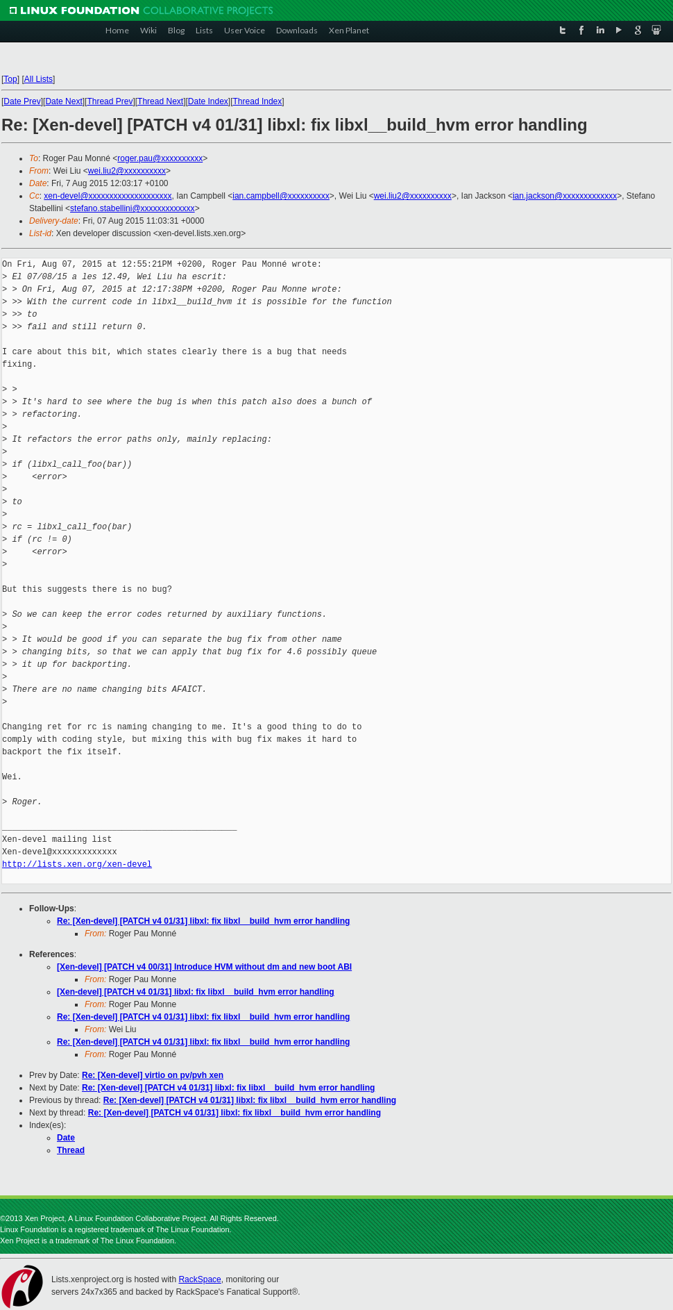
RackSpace (199, 1279)
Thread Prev (110, 101)
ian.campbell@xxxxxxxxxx (281, 196)
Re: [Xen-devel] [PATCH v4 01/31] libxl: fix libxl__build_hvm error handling (203, 921)
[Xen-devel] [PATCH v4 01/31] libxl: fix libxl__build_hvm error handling (195, 992)
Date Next (63, 101)
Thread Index (257, 101)
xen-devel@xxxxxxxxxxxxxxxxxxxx (107, 196)
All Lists (38, 79)
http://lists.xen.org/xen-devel (77, 864)
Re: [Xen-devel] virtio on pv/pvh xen (152, 1075)
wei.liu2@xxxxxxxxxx (127, 171)
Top (10, 79)
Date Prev (21, 101)
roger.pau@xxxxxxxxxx (160, 158)
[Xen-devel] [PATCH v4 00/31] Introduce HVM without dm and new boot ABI (204, 967)
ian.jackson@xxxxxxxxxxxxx (565, 196)
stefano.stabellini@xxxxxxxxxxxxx (132, 208)
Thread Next (160, 101)
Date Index (208, 101)
